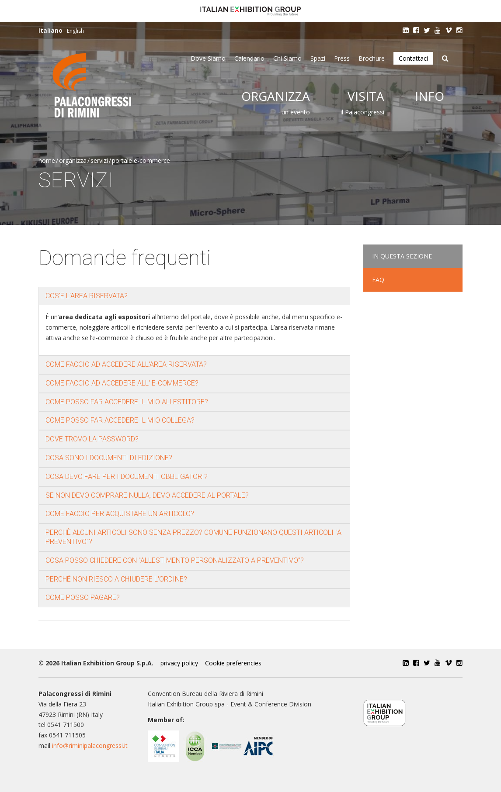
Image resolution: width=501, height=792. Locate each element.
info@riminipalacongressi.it (90, 745)
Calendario (249, 58)
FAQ (378, 279)
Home (46, 160)
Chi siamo (287, 58)
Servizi (99, 160)
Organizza (275, 96)
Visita (366, 96)
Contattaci (413, 58)
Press (342, 58)
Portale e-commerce (141, 160)
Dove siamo (208, 58)
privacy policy (179, 663)
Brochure (371, 58)
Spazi (317, 58)
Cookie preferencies (233, 663)
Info (429, 96)
